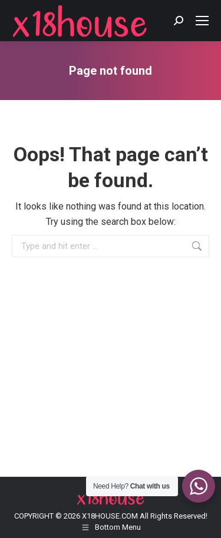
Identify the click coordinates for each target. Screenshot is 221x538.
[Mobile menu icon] (202, 21)
